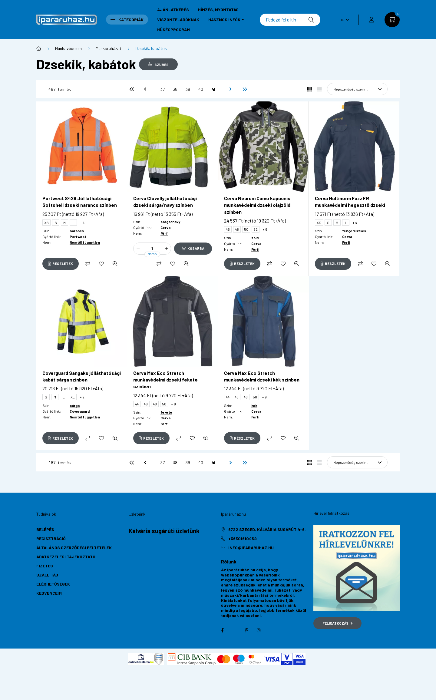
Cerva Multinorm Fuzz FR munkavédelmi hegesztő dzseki (350, 201)
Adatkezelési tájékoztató (65, 556)
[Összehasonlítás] (88, 264)
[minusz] (138, 248)
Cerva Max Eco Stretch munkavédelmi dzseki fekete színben (165, 379)
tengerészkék (354, 231)
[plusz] (166, 248)
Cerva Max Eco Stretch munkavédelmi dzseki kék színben (261, 376)
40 (200, 89)
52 (255, 229)
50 (246, 229)
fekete (166, 412)
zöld (255, 238)
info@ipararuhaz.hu (251, 547)
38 (175, 89)
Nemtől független (85, 242)
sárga (75, 405)
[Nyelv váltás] (342, 20)
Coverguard (80, 411)
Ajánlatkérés (173, 9)
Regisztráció (51, 538)
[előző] (144, 89)
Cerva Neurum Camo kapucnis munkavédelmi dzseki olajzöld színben (257, 205)
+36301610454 (242, 538)
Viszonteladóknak (178, 19)
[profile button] (371, 19)
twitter (234, 630)
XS (46, 222)
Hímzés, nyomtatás (218, 9)
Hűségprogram (173, 29)
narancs (77, 231)
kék (254, 405)
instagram (259, 630)
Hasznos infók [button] (224, 19)
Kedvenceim (49, 593)
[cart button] (392, 19)
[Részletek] (60, 264)
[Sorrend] (357, 89)
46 (228, 229)
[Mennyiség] (152, 248)
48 (237, 229)
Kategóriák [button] (127, 19)
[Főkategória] (38, 48)
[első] (132, 89)
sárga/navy (170, 222)
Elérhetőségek (53, 583)
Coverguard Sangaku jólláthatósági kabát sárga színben (81, 376)
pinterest (246, 630)
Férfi (164, 233)
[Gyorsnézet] (115, 264)
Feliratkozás (337, 623)
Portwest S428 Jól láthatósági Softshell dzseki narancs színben (79, 201)
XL (73, 397)
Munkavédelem (68, 48)
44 (137, 404)
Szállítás (47, 574)
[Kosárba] (193, 249)
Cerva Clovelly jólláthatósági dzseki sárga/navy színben (165, 201)
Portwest (78, 236)
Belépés (45, 529)
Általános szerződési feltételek (74, 547)
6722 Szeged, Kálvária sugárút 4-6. (267, 529)
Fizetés (44, 565)
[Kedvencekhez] (101, 264)
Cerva (165, 227)
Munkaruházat (108, 48)
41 (213, 89)
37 (162, 89)
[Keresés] (290, 20)
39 (188, 89)
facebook (222, 630)
